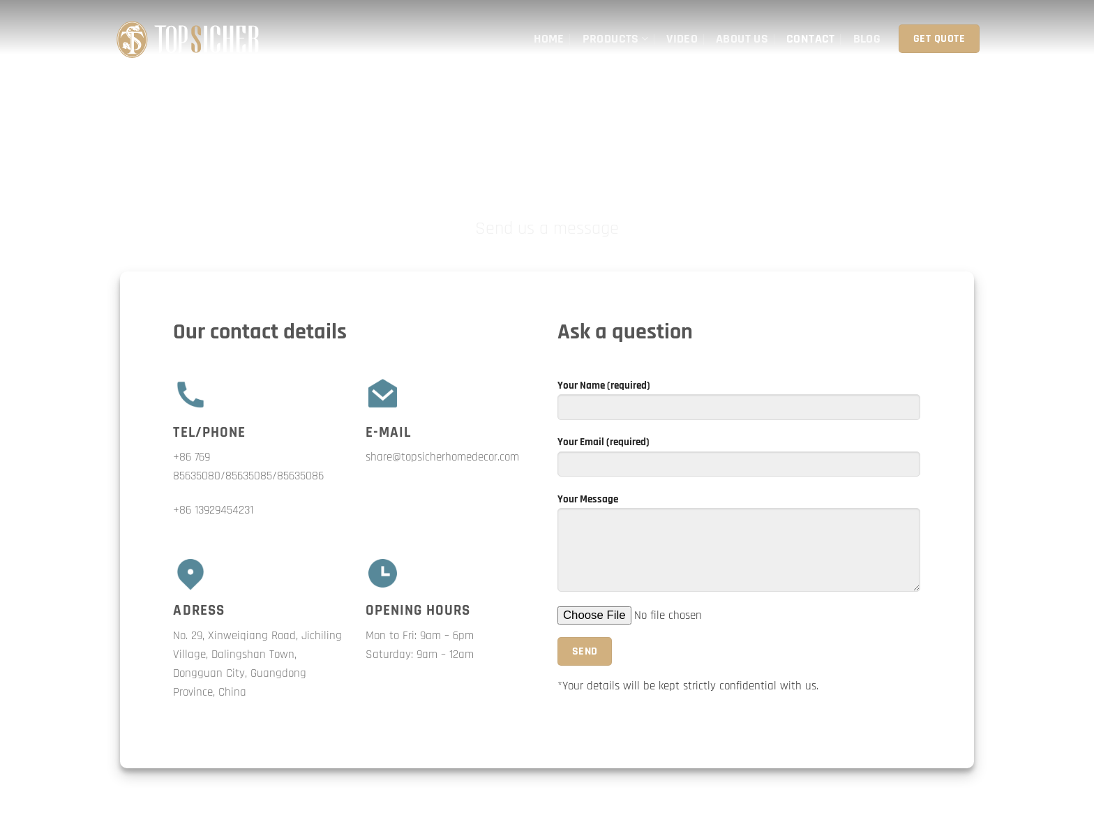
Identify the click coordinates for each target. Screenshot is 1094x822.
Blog (867, 39)
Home (549, 39)
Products (616, 39)
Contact (810, 39)
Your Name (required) (739, 405)
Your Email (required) (739, 461)
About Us (742, 39)
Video (682, 39)
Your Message (739, 547)
